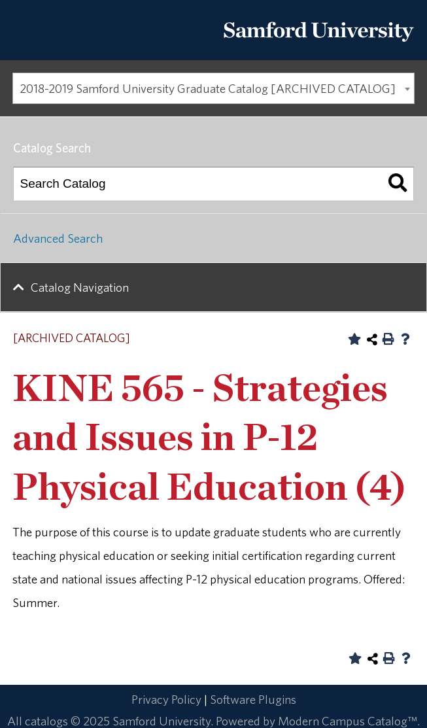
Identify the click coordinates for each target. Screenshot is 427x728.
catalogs (46, 721)
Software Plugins (253, 699)
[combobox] (213, 88)
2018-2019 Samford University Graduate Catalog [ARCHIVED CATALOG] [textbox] (208, 88)
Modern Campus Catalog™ (347, 721)
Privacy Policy (166, 699)
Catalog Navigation (80, 287)
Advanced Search (58, 238)
